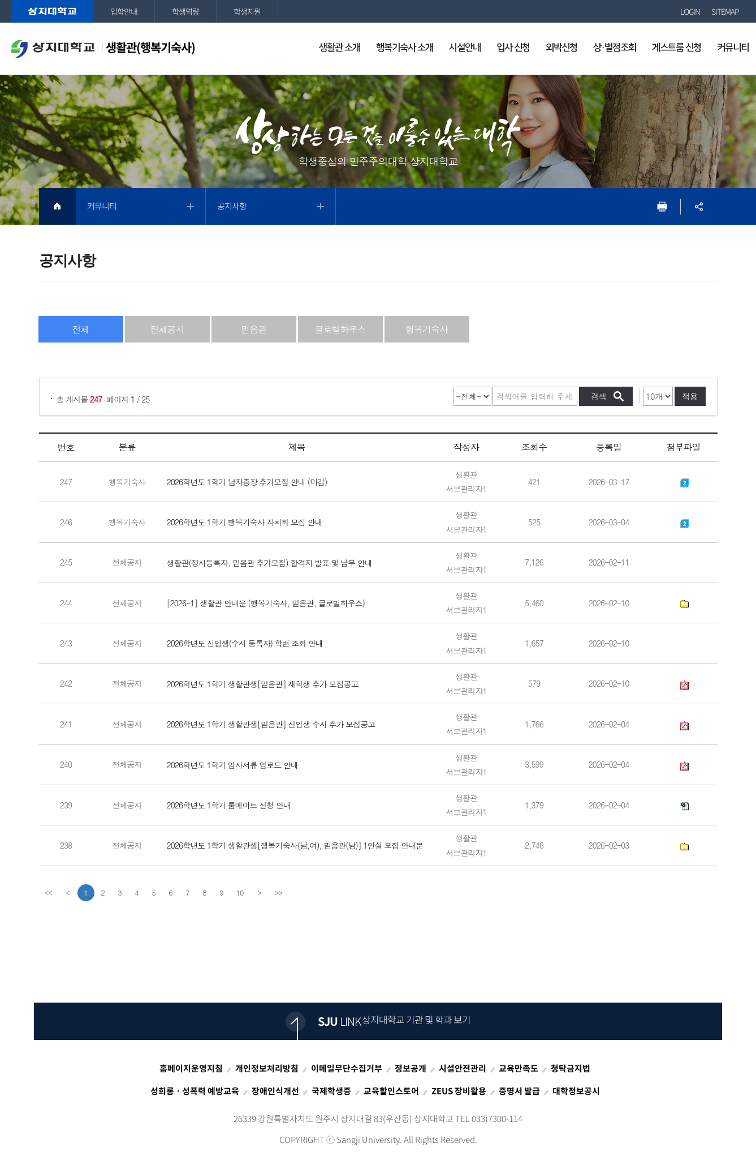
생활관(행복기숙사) (103, 48)
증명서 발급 (519, 1091)
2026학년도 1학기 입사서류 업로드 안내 (233, 764)
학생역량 (185, 11)
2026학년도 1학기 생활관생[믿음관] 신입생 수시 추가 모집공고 (271, 724)
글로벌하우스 (340, 329)
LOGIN (690, 11)
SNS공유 (699, 206)
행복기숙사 (426, 329)
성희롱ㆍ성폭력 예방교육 (194, 1091)
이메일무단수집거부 (346, 1068)
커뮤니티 (101, 206)
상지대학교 (52, 11)
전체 (80, 329)
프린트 (662, 206)
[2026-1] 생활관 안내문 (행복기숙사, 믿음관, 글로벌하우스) (266, 603)
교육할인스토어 (391, 1091)
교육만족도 (518, 1068)
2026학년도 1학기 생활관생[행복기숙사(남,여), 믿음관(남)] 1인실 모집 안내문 (295, 845)
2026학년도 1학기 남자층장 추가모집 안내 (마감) (247, 481)
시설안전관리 (462, 1068)
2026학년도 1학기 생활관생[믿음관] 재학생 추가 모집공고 (262, 684)
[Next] (258, 892)
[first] (48, 892)
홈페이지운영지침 (191, 1068)
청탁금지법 (570, 1068)
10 (240, 892)
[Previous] (67, 892)
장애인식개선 (275, 1091)
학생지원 (247, 11)
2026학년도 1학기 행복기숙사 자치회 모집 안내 (244, 522)
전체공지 (167, 329)
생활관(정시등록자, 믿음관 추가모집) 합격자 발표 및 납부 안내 (269, 562)
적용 (690, 396)
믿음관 (253, 329)
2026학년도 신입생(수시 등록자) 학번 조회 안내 (245, 643)
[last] (278, 892)
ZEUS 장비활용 (458, 1091)
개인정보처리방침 (267, 1068)
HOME (57, 206)
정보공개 (410, 1068)
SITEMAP (725, 11)
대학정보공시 (576, 1091)
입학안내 (123, 11)
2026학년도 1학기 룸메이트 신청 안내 (229, 805)
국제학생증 (331, 1091)
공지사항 (232, 206)
